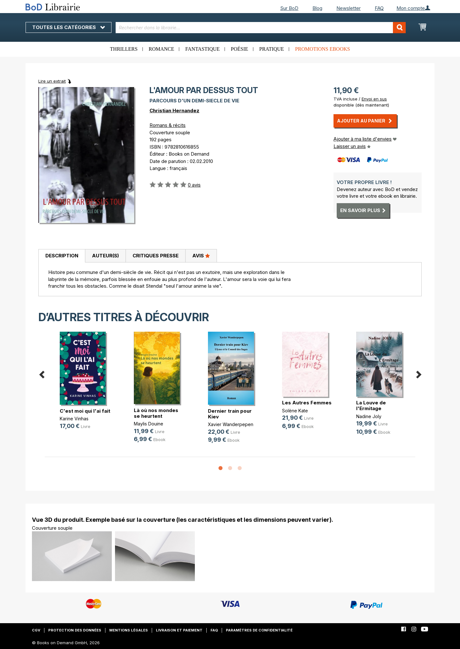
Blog (317, 8)
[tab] (61, 256)
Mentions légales (128, 630)
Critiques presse (156, 256)
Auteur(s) (105, 256)
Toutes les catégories (68, 27)
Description (61, 256)
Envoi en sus (374, 98)
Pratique (271, 49)
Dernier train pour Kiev (230, 414)
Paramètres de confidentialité (259, 630)
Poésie (239, 49)
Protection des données (74, 630)
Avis (201, 255)
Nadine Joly (368, 416)
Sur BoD (289, 8)
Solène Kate (295, 410)
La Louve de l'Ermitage (371, 405)
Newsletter (348, 8)
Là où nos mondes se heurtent (156, 413)
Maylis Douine (148, 423)
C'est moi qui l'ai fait (85, 411)
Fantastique (202, 49)
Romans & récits (168, 125)
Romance (161, 49)
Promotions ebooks (322, 49)
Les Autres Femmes (307, 403)
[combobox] (261, 27)
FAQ (379, 8)
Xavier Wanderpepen (230, 424)
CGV (36, 630)
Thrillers (123, 49)
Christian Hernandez (174, 110)
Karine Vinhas (74, 418)
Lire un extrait (52, 81)
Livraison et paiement (179, 630)
